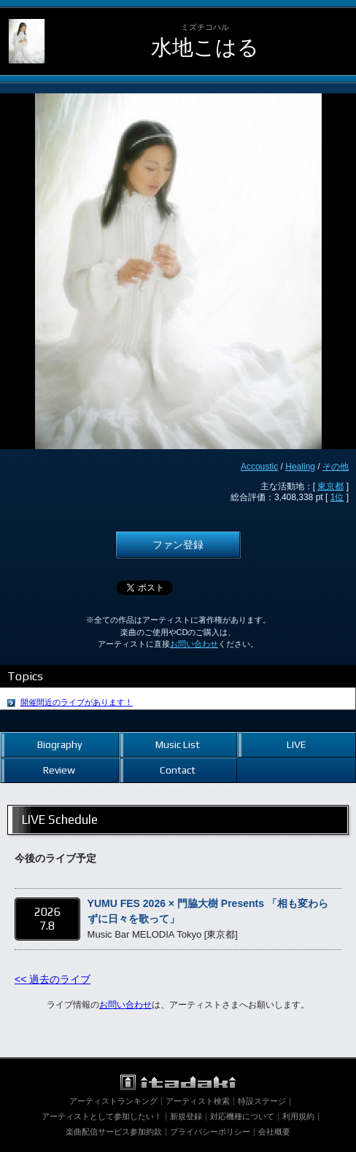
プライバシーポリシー (210, 1131)
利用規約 (298, 1116)
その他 (335, 467)
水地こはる (205, 47)
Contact (178, 770)
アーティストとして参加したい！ (102, 1116)
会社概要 (274, 1131)
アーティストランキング (113, 1101)
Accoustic (259, 467)
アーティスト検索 (198, 1101)
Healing (300, 467)
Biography (59, 744)
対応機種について (242, 1116)
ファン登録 (178, 544)
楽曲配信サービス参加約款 (114, 1131)
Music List (177, 744)
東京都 (330, 486)
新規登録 (186, 1116)
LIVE (296, 744)
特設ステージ (262, 1101)
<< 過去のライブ (52, 979)
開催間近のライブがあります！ (76, 702)
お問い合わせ (194, 643)
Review (59, 770)
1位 (337, 497)
